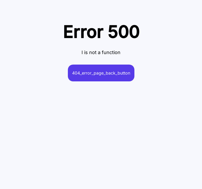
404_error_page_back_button (101, 73)
